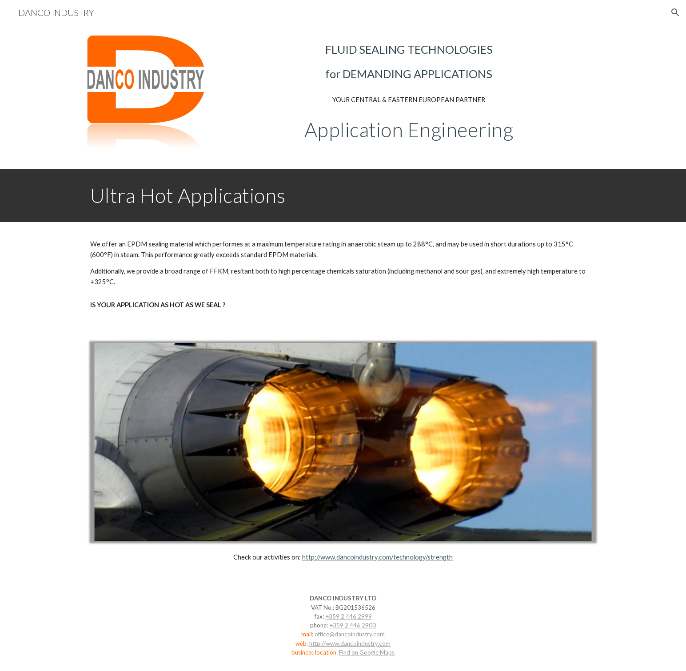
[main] (408, 62)
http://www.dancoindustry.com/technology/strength (377, 557)
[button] (675, 12)
